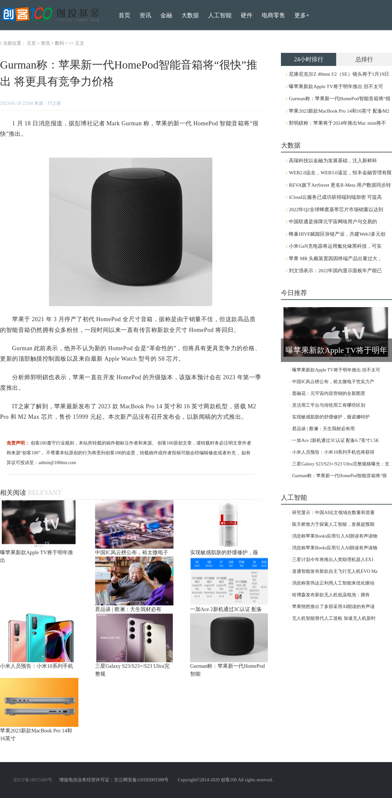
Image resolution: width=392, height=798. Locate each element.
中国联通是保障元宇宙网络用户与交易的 (333, 221)
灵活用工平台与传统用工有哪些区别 (328, 405)
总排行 (364, 59)
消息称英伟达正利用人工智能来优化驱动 (333, 583)
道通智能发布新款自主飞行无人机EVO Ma (334, 571)
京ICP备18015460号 (32, 779)
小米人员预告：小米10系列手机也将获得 (333, 452)
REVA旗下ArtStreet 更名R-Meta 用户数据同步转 (340, 185)
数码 (59, 43)
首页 (124, 15)
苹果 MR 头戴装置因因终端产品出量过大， (335, 258)
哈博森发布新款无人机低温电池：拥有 (331, 594)
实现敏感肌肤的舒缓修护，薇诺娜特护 (331, 417)
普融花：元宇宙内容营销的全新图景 (328, 393)
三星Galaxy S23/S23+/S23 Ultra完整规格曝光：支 (340, 464)
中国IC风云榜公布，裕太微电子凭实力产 (333, 381)
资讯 (45, 43)
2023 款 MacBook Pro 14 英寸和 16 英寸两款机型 (163, 406)
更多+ (301, 15)
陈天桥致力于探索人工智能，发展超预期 (333, 524)
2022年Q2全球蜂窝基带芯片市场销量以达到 (336, 209)
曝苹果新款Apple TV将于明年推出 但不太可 (336, 86)
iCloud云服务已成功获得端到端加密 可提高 (335, 197)
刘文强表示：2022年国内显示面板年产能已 (335, 270)
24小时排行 (308, 59)
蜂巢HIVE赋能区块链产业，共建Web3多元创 (337, 234)
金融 (166, 15)
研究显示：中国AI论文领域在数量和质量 (333, 512)
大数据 (190, 15)
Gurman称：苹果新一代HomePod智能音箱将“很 (339, 98)
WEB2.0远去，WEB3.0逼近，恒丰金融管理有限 (340, 172)
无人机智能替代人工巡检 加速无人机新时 (334, 618)
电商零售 (273, 15)
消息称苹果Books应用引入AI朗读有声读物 (334, 536)
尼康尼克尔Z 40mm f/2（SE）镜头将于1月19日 (339, 74)
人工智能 (220, 15)
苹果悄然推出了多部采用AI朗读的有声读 (333, 606)
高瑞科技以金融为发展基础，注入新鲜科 (333, 160)
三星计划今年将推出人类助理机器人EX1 (333, 559)
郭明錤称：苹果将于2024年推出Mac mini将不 (337, 123)
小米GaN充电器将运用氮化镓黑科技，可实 (335, 246)
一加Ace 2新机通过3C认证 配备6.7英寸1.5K (335, 440)
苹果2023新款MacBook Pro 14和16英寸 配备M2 (339, 111)
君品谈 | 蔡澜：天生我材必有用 (323, 428)
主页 (31, 43)
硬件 (247, 15)
